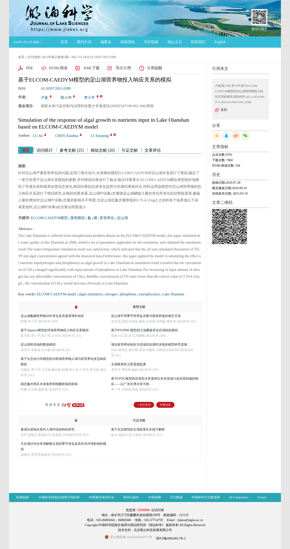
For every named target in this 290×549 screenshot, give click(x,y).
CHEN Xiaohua (66, 136)
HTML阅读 (58, 68)
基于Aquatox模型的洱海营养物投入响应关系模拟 (55, 330)
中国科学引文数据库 (206, 497)
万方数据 (176, 497)
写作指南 (151, 42)
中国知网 (154, 497)
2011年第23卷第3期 (55, 57)
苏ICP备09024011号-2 (170, 538)
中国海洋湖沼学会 (101, 497)
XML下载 (91, 68)
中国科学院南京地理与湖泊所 (59, 497)
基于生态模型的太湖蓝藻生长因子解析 (138, 429)
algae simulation (91, 294)
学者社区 (165, 404)
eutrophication (149, 294)
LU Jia (38, 136)
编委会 (105, 42)
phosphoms (128, 294)
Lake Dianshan (173, 294)
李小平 (89, 97)
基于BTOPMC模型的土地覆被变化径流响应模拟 (144, 330)
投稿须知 (127, 42)
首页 (64, 42)
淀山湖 (122, 218)
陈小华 (66, 97)
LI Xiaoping (100, 136)
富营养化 (107, 218)
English (220, 42)
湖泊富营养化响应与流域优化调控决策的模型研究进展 (149, 344)
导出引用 (123, 68)
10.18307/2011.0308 (56, 88)
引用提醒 (154, 68)
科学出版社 (131, 497)
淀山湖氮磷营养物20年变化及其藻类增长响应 (52, 316)
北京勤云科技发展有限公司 (153, 530)
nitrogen (111, 294)
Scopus (261, 497)
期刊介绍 (84, 42)
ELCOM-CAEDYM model (56, 294)
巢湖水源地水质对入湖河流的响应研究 (48, 429)
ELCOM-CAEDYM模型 (49, 218)
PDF (29, 68)
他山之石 (174, 42)
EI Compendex (238, 497)
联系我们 (198, 42)
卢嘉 (44, 97)
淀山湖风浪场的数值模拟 (38, 344)
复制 (224, 109)
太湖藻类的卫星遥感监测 (128, 364)
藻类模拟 (77, 218)
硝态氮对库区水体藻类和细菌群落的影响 (49, 384)
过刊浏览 (33, 57)
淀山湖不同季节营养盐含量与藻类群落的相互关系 (146, 316)
